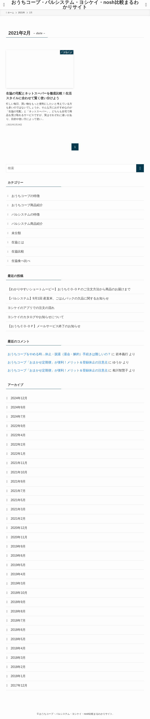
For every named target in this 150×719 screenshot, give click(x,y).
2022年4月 (18, 435)
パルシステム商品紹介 (27, 223)
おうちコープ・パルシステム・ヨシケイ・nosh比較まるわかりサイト (74, 4)
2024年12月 (19, 398)
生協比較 (18, 251)
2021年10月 (19, 472)
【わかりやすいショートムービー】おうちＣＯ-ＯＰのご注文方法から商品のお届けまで (69, 289)
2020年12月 (19, 527)
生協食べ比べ (21, 260)
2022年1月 (18, 453)
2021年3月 (18, 509)
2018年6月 (18, 629)
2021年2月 (18, 518)
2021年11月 (19, 463)
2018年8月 (18, 611)
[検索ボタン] (146, 4)
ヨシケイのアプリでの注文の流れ (31, 307)
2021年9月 (18, 481)
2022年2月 (18, 444)
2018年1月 (18, 676)
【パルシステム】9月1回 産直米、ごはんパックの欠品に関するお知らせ (58, 298)
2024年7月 (18, 416)
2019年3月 (18, 583)
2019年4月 (18, 574)
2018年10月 (19, 592)
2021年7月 (18, 491)
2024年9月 (18, 407)
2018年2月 (18, 667)
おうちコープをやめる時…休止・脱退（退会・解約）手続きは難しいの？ (59, 354)
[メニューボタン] (4, 4)
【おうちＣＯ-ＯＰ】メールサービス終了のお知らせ (44, 326)
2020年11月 (19, 537)
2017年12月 (19, 685)
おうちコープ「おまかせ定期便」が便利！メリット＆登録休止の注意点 (58, 362)
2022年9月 (18, 426)
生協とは (18, 242)
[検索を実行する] (140, 168)
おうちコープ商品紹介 (27, 205)
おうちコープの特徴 (26, 196)
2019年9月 (18, 546)
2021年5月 (18, 500)
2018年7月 (18, 620)
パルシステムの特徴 (26, 214)
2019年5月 (18, 565)
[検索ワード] (75, 168)
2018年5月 (18, 639)
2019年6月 (18, 555)
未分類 (16, 233)
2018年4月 (18, 648)
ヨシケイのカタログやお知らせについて (36, 317)
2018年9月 (18, 602)
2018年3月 (18, 657)
